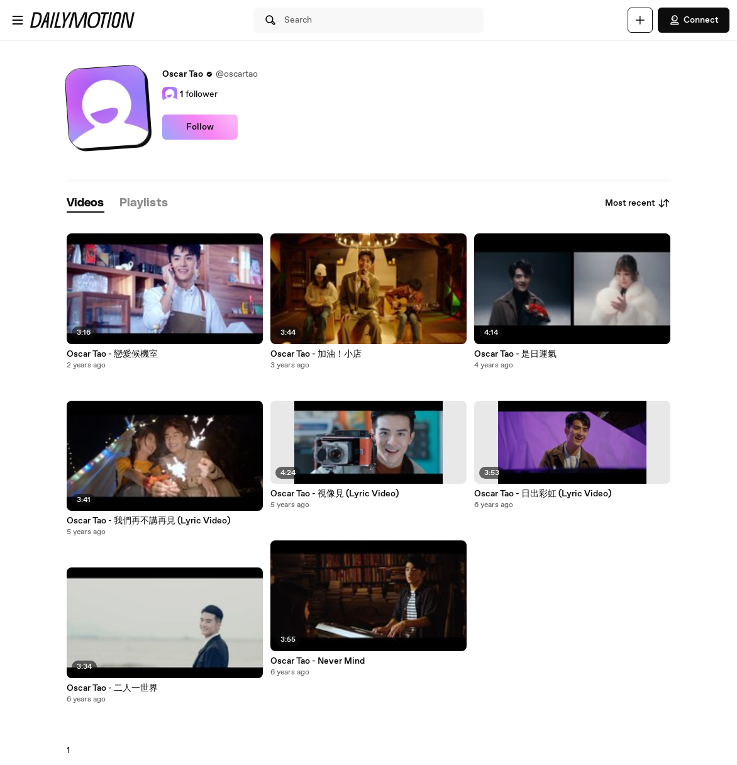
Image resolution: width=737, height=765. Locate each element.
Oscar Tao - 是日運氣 (515, 354)
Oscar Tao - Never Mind (317, 661)
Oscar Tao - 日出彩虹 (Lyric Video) (542, 494)
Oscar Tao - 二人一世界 (112, 688)
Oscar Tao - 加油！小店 (316, 354)
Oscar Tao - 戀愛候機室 (112, 354)
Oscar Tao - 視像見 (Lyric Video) (334, 494)
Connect (693, 20)
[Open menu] (18, 20)
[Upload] (640, 20)
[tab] (85, 203)
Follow (200, 127)
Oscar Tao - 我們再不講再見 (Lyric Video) (148, 521)
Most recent (637, 203)
